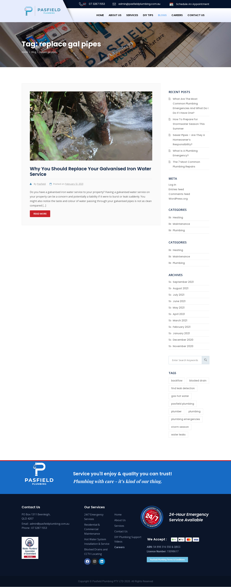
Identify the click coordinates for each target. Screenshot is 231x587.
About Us (115, 15)
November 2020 (183, 346)
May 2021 (178, 307)
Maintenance (181, 224)
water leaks (178, 434)
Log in (172, 185)
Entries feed (176, 189)
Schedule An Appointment (189, 4)
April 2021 (179, 314)
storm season (180, 427)
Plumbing (179, 230)
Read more (40, 213)
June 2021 (179, 301)
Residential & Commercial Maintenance (92, 529)
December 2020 (183, 340)
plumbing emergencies (185, 419)
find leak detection (183, 388)
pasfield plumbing (182, 403)
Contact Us (121, 531)
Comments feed (179, 194)
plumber (176, 411)
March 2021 (180, 320)
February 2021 (181, 327)
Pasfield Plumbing (102, 581)
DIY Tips (148, 15)
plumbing (194, 411)
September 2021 (183, 282)
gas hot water (180, 396)
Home (100, 15)
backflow (176, 380)
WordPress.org (178, 199)
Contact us (196, 15)
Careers (177, 15)
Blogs (162, 15)
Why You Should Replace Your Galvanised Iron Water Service (90, 171)
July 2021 (178, 295)
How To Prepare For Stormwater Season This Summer (189, 123)
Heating (178, 217)
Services (132, 15)
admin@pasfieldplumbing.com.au (136, 4)
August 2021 (180, 288)
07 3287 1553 (91, 4)
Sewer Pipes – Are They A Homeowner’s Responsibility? (189, 139)
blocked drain (197, 380)
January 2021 (181, 333)
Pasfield (41, 184)
